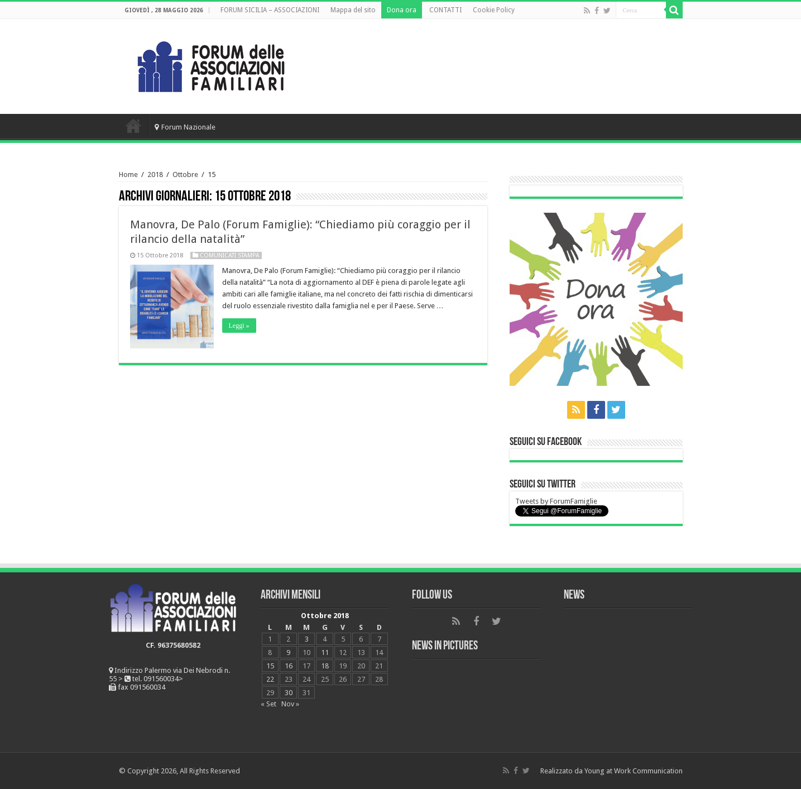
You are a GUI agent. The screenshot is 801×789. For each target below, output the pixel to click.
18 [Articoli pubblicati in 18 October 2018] (325, 666)
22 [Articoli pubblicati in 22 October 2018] (270, 679)
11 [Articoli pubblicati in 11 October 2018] (325, 652)
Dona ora (401, 10)
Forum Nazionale (185, 127)
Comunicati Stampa (230, 255)
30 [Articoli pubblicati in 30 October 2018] (288, 692)
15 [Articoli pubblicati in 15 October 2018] (270, 666)
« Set (268, 704)
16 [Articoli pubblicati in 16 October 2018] (288, 666)
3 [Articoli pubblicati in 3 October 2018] (307, 639)
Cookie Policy (494, 10)
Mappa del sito (353, 10)
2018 (155, 174)
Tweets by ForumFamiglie (556, 501)
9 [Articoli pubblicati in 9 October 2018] (288, 652)
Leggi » (239, 325)
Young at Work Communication (633, 771)
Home (133, 125)
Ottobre (185, 174)
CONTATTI (445, 10)
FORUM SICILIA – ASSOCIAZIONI (269, 10)
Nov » (290, 704)
